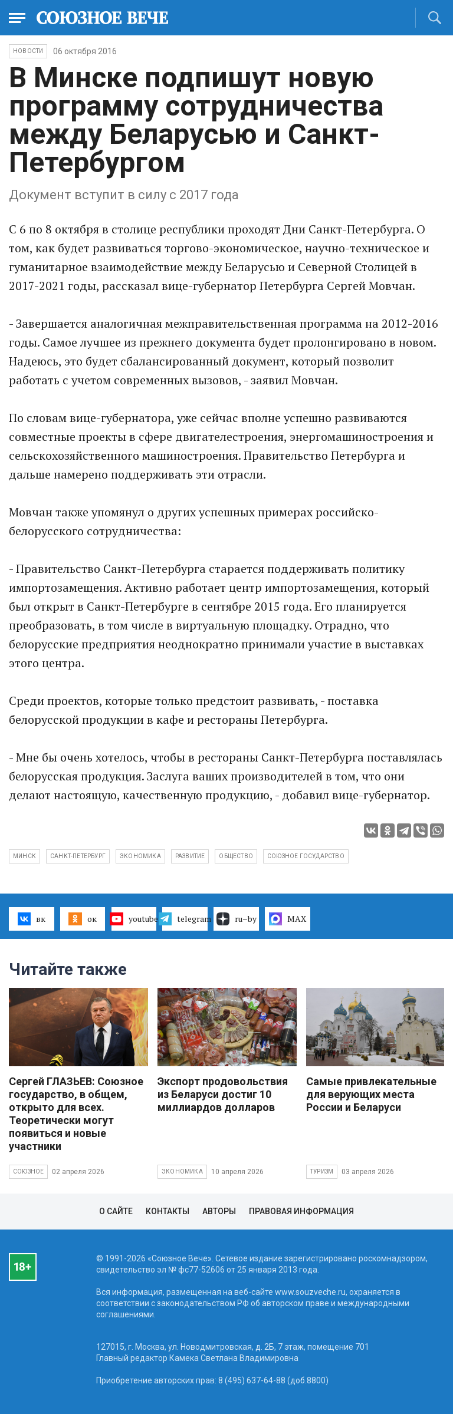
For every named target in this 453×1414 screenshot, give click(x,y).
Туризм (321, 1171)
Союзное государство (305, 856)
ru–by (236, 918)
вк (31, 918)
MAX (287, 918)
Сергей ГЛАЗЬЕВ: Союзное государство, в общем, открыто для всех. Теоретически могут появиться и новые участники (76, 1113)
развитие (190, 856)
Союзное (28, 1171)
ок (82, 918)
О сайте (116, 1211)
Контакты (167, 1211)
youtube (134, 918)
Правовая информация (301, 1211)
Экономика (182, 1171)
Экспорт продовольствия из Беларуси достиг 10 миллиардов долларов (222, 1094)
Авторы (219, 1211)
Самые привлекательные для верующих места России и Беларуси (371, 1094)
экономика (140, 856)
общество (236, 856)
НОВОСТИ (28, 51)
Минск (24, 856)
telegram (185, 918)
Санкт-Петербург (78, 856)
